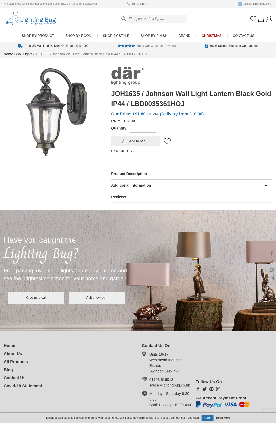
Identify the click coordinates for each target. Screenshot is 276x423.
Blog (8, 369)
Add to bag (137, 141)
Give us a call (36, 297)
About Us (13, 353)
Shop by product (38, 36)
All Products (16, 361)
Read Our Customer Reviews (147, 46)
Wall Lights (24, 54)
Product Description (129, 174)
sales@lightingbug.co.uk (255, 4)
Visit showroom (97, 297)
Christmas (212, 36)
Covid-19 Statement (23, 386)
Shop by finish (154, 36)
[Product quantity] (143, 128)
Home (8, 54)
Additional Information (131, 185)
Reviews (118, 197)
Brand (184, 36)
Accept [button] (207, 417)
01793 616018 (138, 4)
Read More (223, 417)
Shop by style (116, 36)
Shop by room (78, 36)
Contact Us (243, 36)
